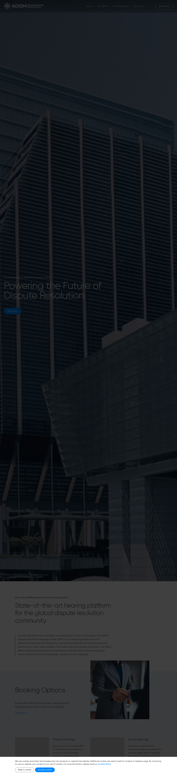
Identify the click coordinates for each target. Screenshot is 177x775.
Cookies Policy (104, 764)
